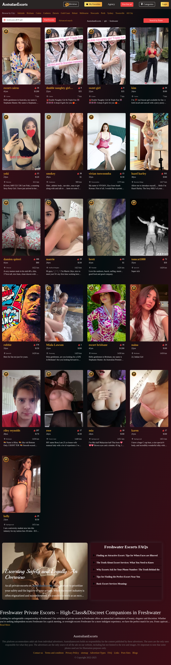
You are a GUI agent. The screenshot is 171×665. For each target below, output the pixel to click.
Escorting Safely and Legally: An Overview (41, 574)
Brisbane (30, 13)
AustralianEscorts (94, 21)
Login (164, 4)
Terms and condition (54, 653)
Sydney (110, 13)
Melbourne (84, 13)
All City (130, 13)
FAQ (110, 653)
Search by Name (156, 20)
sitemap (84, 653)
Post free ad (127, 4)
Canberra (47, 13)
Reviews (71, 4)
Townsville (120, 13)
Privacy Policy (72, 653)
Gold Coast (65, 13)
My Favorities (93, 4)
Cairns (38, 13)
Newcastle (95, 13)
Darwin (56, 13)
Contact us (38, 653)
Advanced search (65, 21)
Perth (103, 13)
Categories (147, 4)
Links (116, 653)
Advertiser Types (98, 653)
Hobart (75, 13)
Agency (111, 4)
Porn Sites (125, 653)
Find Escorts (49, 20)
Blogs (135, 653)
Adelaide (21, 13)
